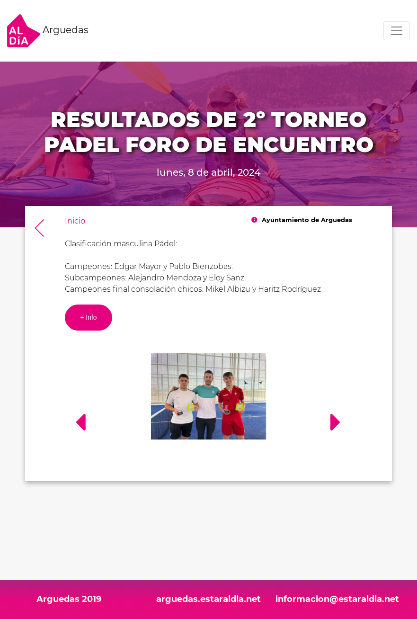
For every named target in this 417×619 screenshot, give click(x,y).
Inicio (75, 220)
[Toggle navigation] (396, 30)
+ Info (88, 317)
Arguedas (48, 30)
